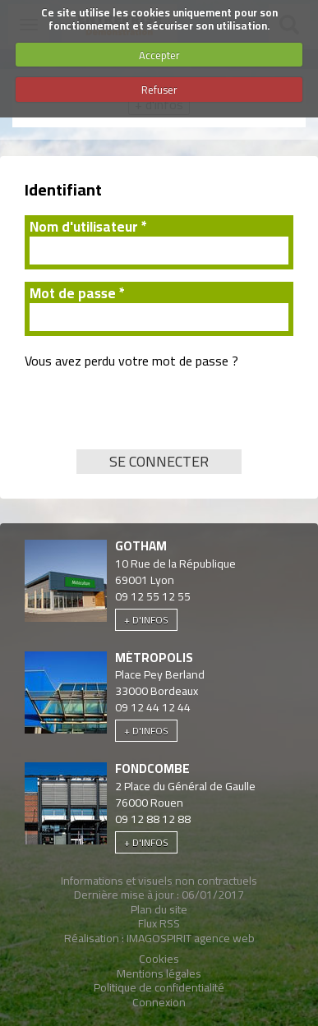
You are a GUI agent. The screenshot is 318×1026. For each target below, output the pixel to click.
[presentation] (149, 417)
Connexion (159, 1002)
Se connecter (159, 461)
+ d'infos (146, 619)
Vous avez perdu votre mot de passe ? (131, 360)
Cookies (159, 958)
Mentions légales (159, 973)
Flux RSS (159, 923)
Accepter (159, 55)
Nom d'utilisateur (88, 227)
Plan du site (159, 909)
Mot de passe (77, 293)
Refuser (159, 89)
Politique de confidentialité (159, 987)
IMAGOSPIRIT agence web (191, 938)
